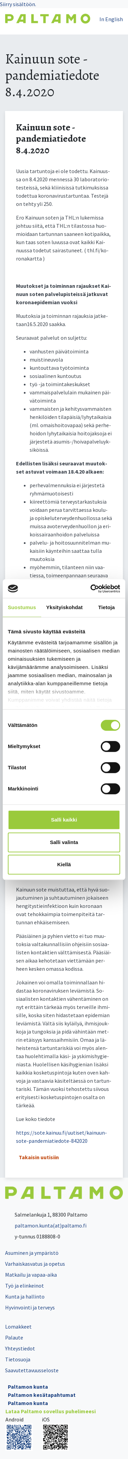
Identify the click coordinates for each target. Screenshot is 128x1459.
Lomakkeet (18, 1326)
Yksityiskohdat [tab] (64, 607)
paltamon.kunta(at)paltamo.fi (45, 1225)
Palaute (14, 1337)
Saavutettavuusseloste (32, 1370)
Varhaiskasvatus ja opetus (35, 1263)
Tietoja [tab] (106, 607)
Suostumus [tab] (22, 607)
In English (111, 19)
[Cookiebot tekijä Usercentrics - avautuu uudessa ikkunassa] (91, 588)
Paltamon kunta (28, 1386)
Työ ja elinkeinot (24, 1285)
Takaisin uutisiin (39, 1157)
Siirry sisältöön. (18, 4)
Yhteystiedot (20, 1348)
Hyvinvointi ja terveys (30, 1307)
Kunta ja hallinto (25, 1296)
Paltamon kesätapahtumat (42, 1394)
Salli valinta (64, 842)
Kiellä (64, 864)
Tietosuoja (17, 1359)
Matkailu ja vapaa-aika (31, 1274)
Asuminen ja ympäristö (32, 1252)
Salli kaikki (64, 820)
